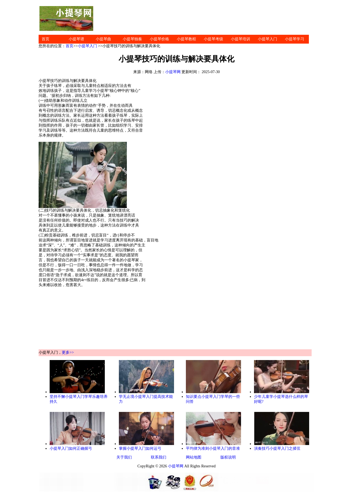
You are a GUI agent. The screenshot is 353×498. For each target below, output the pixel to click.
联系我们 (158, 457)
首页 (45, 39)
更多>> (68, 352)
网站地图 (193, 457)
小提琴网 (173, 72)
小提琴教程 (186, 39)
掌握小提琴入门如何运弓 (140, 448)
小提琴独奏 (132, 39)
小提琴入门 (267, 39)
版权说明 (228, 457)
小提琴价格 (159, 39)
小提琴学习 (294, 39)
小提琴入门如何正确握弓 (71, 448)
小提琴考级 (213, 39)
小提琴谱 (76, 39)
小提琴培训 (240, 39)
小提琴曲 (103, 39)
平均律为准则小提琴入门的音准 (213, 448)
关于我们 (124, 457)
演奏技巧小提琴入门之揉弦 (277, 448)
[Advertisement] (204, 18)
